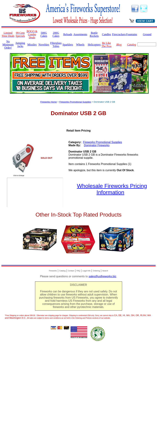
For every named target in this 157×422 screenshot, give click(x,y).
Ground (147, 34)
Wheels (80, 44)
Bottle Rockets (94, 34)
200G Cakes (56, 34)
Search (105, 271)
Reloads (67, 34)
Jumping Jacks (20, 45)
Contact (71, 271)
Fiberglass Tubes (56, 45)
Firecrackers (119, 34)
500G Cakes (43, 34)
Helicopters (94, 44)
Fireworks (53, 271)
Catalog (62, 271)
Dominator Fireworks (97, 145)
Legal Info (86, 271)
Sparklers (67, 44)
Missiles (32, 44)
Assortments (80, 34)
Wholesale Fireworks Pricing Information (112, 189)
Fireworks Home (48, 102)
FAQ (78, 271)
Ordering (96, 271)
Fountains (131, 34)
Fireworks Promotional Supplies (75, 102)
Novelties (44, 44)
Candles (106, 34)
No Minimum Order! (8, 44)
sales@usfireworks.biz (102, 276)
